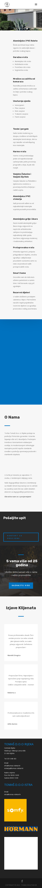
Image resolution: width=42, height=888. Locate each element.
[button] (15, 28)
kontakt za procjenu (14, 537)
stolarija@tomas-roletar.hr (13, 768)
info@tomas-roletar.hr (12, 766)
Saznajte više (21, 585)
